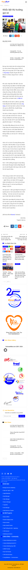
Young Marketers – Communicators (10, 557)
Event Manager (6, 507)
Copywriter (5, 504)
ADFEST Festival (6, 548)
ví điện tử (19, 98)
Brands (13, 214)
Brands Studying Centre (8, 519)
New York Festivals (7, 551)
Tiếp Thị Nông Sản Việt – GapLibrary (10, 528)
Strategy (11, 16)
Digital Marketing (6, 493)
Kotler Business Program (8, 510)
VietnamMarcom (17, 567)
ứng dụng (6, 72)
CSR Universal (6, 531)
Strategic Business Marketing (8, 487)
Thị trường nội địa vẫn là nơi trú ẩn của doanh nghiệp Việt (7, 238)
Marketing (5, 16)
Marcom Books (6, 522)
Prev (4, 281)
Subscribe (21, 416)
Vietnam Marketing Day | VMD (9, 546)
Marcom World (6, 516)
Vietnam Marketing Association (9, 540)
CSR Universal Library (7, 554)
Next (8, 281)
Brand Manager (6, 496)
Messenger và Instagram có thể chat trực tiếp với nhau (21, 238)
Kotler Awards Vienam (8, 525)
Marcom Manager (7, 501)
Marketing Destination (7, 533)
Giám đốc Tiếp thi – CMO (8, 490)
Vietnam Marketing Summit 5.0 (9, 543)
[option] (14, 441)
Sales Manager (6, 499)
